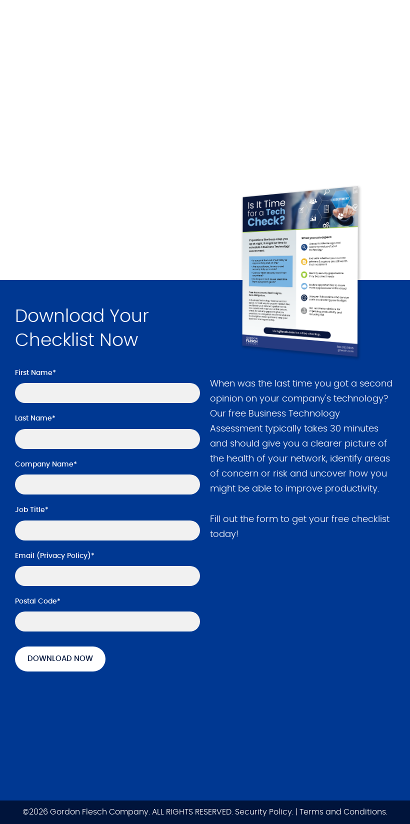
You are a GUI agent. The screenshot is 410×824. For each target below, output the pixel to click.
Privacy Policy (64, 556)
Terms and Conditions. (344, 812)
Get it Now (56, 215)
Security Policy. (264, 812)
